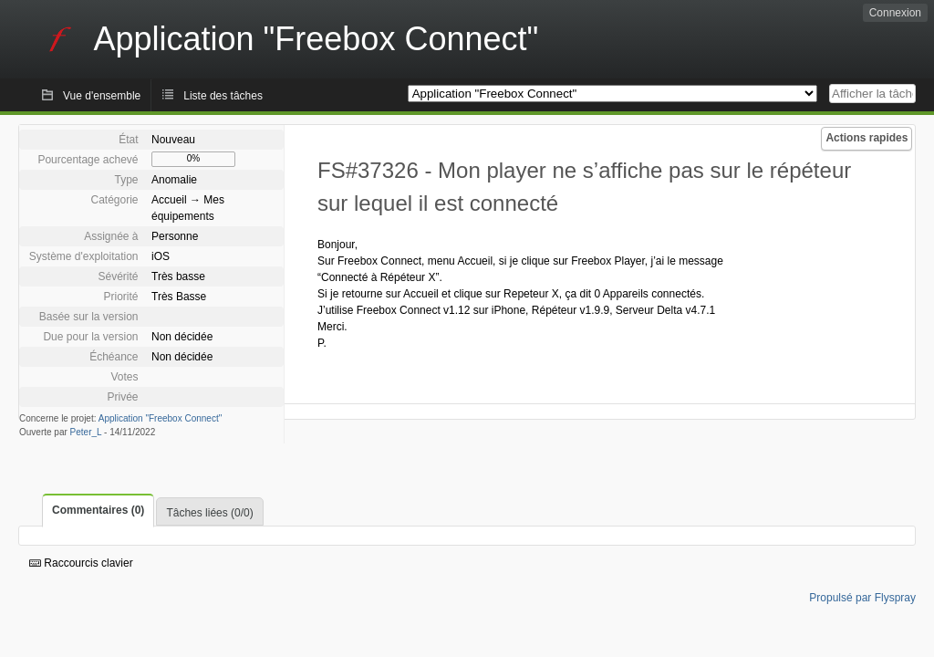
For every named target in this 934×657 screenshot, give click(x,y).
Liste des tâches (223, 95)
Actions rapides (866, 137)
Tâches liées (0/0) (209, 512)
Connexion (895, 12)
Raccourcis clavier (81, 563)
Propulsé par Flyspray (862, 597)
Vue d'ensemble (101, 95)
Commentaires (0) (98, 510)
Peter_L (86, 432)
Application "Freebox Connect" (161, 418)
